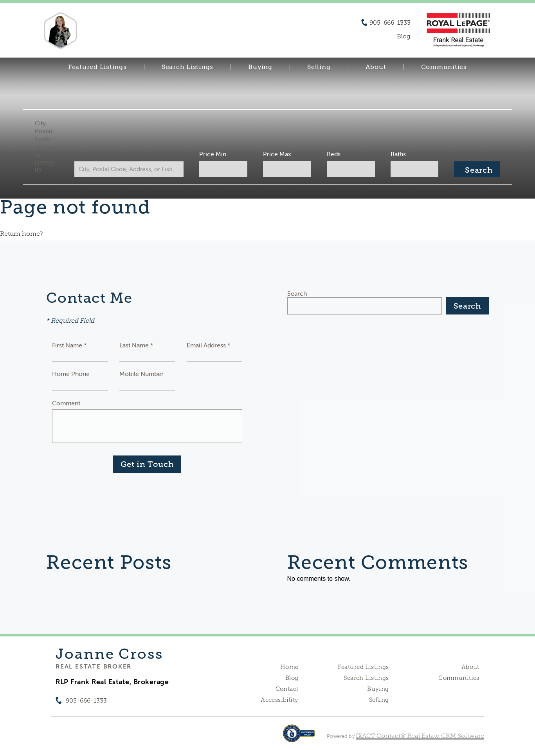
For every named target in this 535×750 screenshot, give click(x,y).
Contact (287, 688)
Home (289, 666)
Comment (66, 403)
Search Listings (187, 67)
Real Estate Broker (93, 666)
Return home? (21, 233)
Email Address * (209, 345)
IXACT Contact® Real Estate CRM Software (420, 735)
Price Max (277, 154)
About (376, 67)
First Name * (69, 345)
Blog (292, 677)
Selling (318, 67)
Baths (398, 154)
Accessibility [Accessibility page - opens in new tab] (279, 699)
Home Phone (71, 374)
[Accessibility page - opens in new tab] (299, 737)
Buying (260, 67)
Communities (444, 67)
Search (297, 293)
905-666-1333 (390, 23)
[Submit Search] (477, 169)
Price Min (212, 154)
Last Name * (136, 345)
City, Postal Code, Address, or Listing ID (47, 146)
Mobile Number (141, 374)
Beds (333, 154)
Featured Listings (97, 67)
